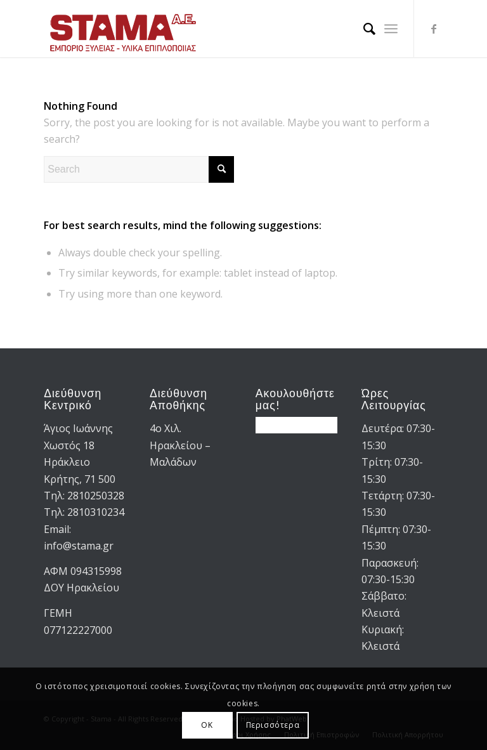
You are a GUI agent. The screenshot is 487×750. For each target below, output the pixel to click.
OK (206, 725)
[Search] (363, 28)
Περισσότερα (273, 725)
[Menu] (391, 28)
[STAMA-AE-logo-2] (123, 28)
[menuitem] (363, 28)
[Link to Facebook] (433, 28)
